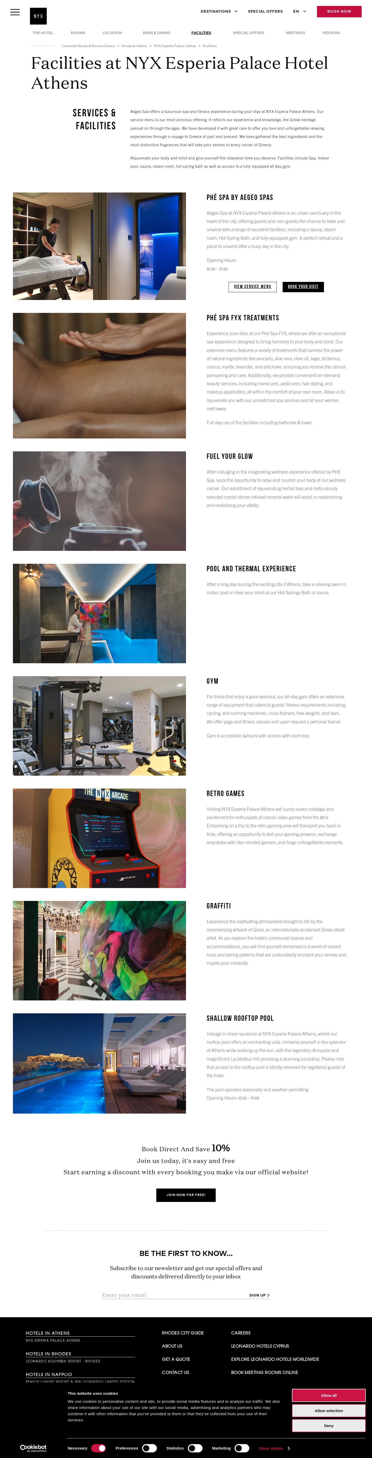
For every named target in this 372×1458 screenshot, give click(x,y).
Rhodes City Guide (183, 1333)
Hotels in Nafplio (49, 1375)
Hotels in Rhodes (48, 1354)
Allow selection (329, 1410)
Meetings (295, 33)
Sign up (257, 1295)
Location (112, 33)
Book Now (339, 11)
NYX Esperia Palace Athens (53, 1341)
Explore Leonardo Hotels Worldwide (275, 1360)
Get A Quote (176, 1360)
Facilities (201, 33)
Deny (329, 1425)
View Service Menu (252, 286)
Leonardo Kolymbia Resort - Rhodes (63, 1361)
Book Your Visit (303, 286)
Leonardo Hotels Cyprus (260, 1347)
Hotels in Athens (48, 1334)
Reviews (331, 33)
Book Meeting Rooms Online (264, 1373)
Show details (271, 1448)
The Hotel (43, 33)
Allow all (329, 1395)
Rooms (78, 33)
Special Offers (265, 11)
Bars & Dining (157, 33)
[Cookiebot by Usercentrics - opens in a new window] (33, 1448)
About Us (172, 1347)
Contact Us (175, 1373)
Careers (241, 1333)
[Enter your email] (173, 1295)
